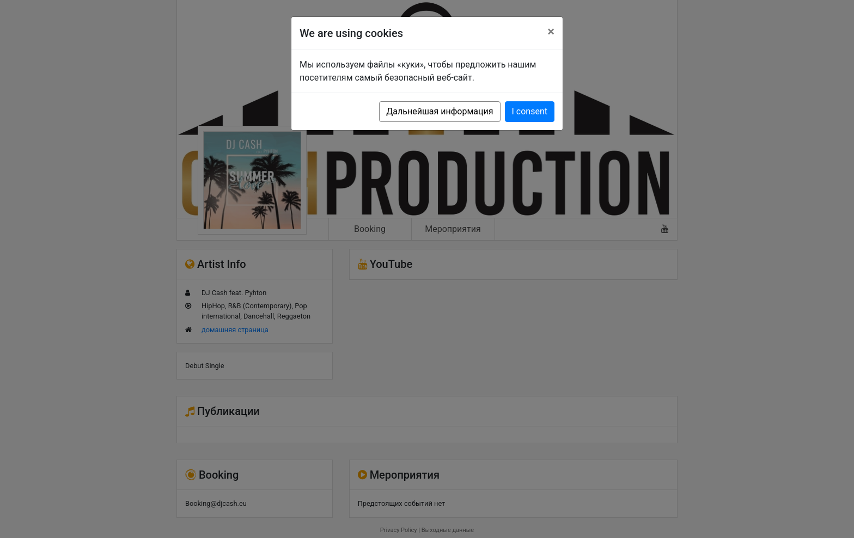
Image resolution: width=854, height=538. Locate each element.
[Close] (551, 31)
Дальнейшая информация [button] (439, 111)
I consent (529, 111)
